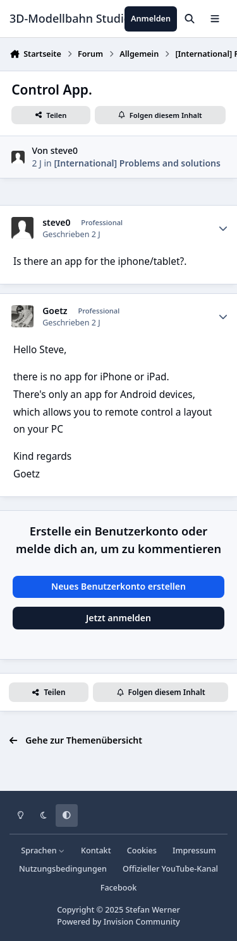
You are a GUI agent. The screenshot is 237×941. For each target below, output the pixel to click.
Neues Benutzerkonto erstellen (118, 586)
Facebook (118, 887)
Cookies (142, 850)
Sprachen (43, 850)
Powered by (118, 921)
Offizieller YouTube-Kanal (170, 868)
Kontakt (96, 850)
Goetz (54, 311)
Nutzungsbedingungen (63, 868)
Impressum (194, 850)
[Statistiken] (223, 228)
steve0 (64, 150)
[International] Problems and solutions (137, 163)
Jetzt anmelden (118, 618)
